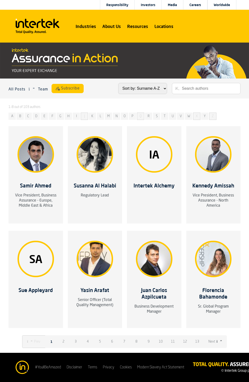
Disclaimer (74, 367)
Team (43, 89)
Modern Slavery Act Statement (160, 367)
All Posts (17, 89)
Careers (195, 5)
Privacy (108, 367)
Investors (148, 5)
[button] (86, 26)
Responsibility (117, 5)
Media (172, 5)
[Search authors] (209, 88)
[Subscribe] (68, 88)
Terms (92, 367)
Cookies (126, 367)
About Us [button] (111, 26)
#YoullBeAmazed (48, 367)
